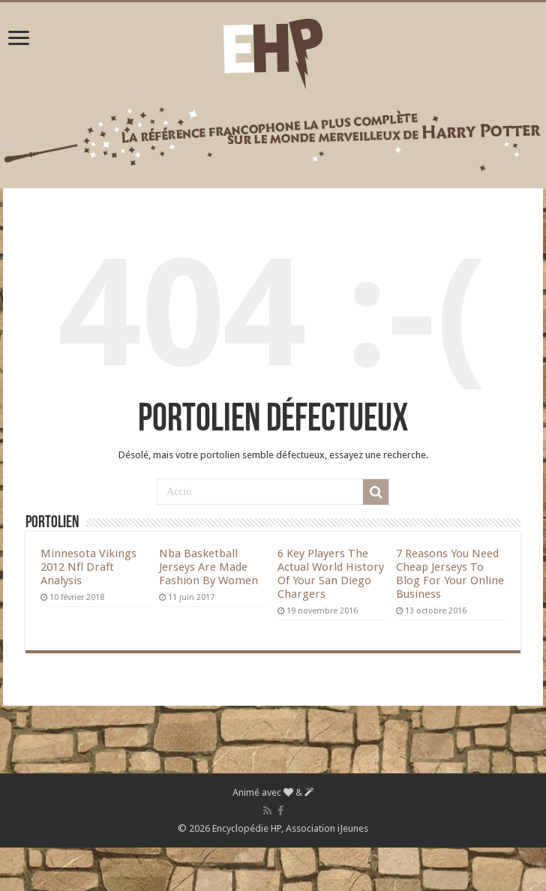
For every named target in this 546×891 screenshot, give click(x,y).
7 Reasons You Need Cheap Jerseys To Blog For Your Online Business (450, 574)
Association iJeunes (327, 828)
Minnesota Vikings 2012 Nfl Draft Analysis (88, 567)
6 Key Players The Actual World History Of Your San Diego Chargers (331, 574)
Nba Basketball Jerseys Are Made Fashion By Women (208, 567)
